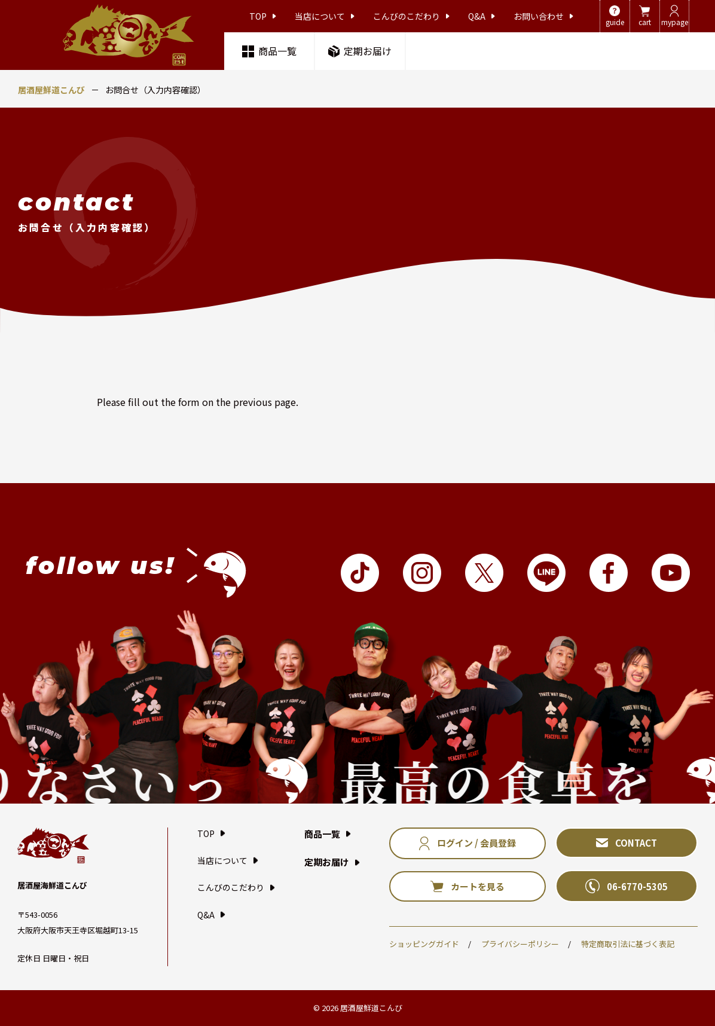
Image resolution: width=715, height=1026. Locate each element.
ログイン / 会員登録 (467, 843)
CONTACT (626, 842)
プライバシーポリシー (520, 944)
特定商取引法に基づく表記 (627, 944)
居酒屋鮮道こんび (51, 90)
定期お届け (360, 51)
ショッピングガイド (424, 944)
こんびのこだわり (411, 16)
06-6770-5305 (626, 886)
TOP (262, 16)
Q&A (481, 16)
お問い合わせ (543, 16)
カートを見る (467, 886)
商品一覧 (269, 51)
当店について (325, 16)
